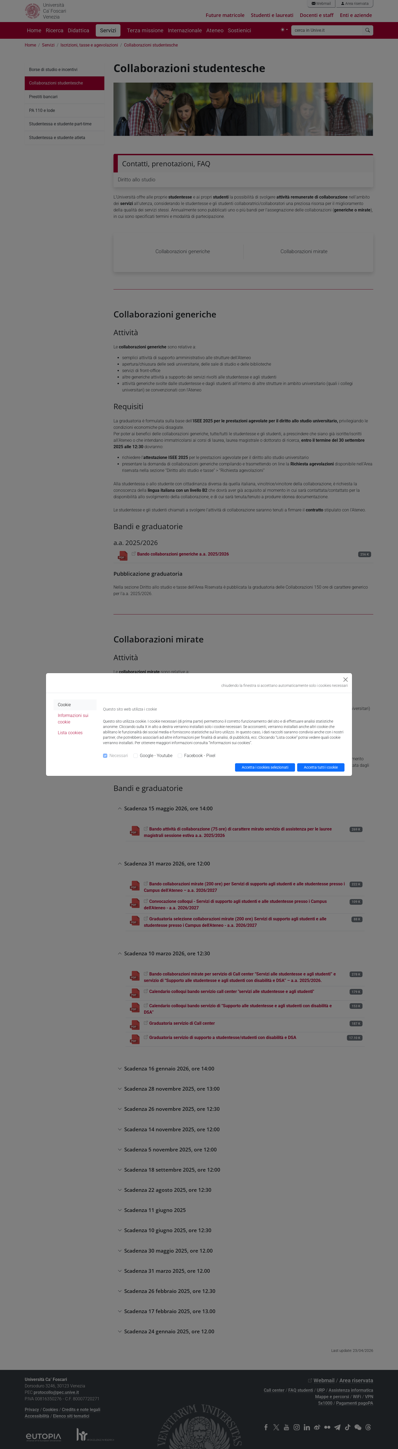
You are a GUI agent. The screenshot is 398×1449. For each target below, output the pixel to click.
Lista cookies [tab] (70, 732)
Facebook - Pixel (199, 755)
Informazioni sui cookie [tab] (73, 718)
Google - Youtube (156, 755)
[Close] (345, 679)
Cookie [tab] (64, 704)
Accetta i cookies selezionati (265, 767)
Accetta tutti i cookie (321, 767)
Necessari (118, 755)
